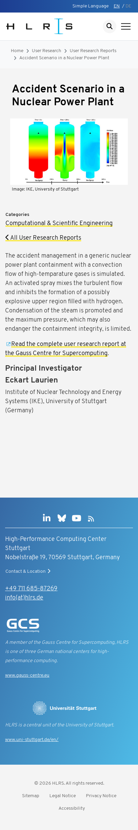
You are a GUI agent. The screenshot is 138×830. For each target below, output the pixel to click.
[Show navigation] (126, 26)
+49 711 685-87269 (31, 589)
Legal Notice (62, 796)
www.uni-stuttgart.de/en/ (32, 739)
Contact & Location (28, 571)
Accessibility (72, 808)
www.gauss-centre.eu (27, 675)
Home (17, 50)
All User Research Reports (43, 238)
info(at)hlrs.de (24, 598)
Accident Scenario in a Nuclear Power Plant (64, 58)
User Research (46, 50)
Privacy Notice (101, 796)
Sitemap (30, 796)
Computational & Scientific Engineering (59, 223)
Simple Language (90, 6)
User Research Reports (93, 50)
